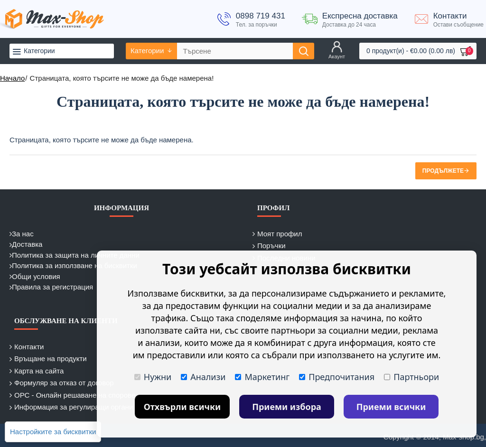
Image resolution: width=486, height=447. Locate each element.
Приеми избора (286, 406)
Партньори (411, 376)
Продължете (443, 171)
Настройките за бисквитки (53, 432)
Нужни (152, 376)
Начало (12, 78)
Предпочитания (336, 376)
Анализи (203, 376)
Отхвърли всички (182, 406)
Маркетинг (262, 376)
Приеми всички (391, 406)
